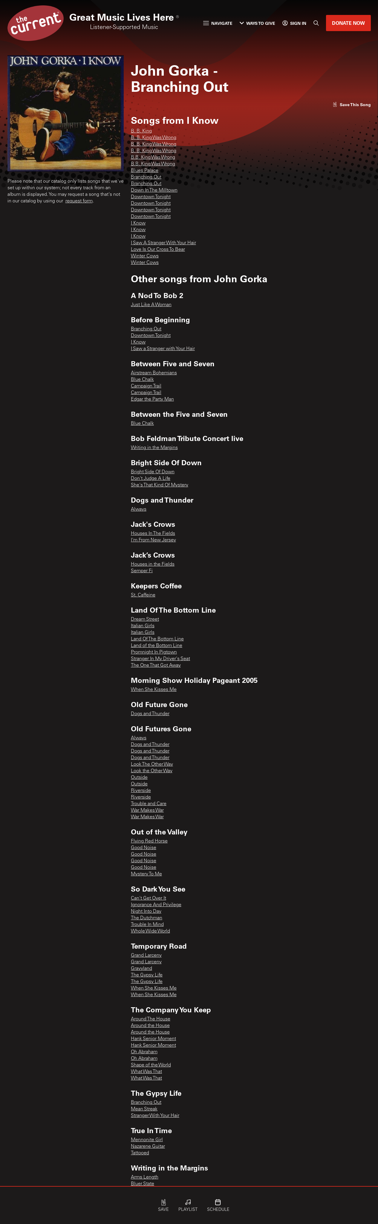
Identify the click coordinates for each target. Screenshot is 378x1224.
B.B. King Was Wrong (153, 157)
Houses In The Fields (153, 533)
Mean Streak (144, 1109)
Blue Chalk (142, 379)
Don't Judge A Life (150, 478)
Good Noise (143, 847)
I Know (138, 223)
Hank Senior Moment (153, 1039)
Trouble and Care (148, 804)
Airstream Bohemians (154, 373)
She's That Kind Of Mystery (159, 485)
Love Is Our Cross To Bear (158, 249)
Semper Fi (142, 571)
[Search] (316, 23)
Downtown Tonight (151, 197)
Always (138, 509)
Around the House (150, 1025)
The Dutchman (146, 918)
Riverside (141, 790)
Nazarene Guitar (148, 1146)
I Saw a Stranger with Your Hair (163, 349)
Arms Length (144, 1177)
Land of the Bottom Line (156, 645)
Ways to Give (257, 23)
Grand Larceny (146, 955)
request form (79, 201)
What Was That (146, 1071)
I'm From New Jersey (153, 540)
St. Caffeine (143, 595)
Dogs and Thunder (150, 714)
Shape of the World (151, 1065)
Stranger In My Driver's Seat (160, 659)
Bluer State (142, 1184)
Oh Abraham (144, 1052)
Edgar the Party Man (152, 399)
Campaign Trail (146, 386)
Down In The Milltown (154, 190)
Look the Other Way (151, 771)
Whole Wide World (150, 931)
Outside (139, 777)
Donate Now (348, 23)
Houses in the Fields (153, 564)
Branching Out (146, 177)
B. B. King (141, 131)
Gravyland (141, 968)
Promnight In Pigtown (154, 652)
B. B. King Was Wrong (153, 137)
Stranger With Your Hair (155, 1115)
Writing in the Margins (154, 447)
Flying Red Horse (149, 841)
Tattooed (140, 1153)
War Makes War (147, 810)
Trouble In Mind (147, 924)
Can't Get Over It (148, 898)
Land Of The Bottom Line (157, 639)
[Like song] (352, 104)
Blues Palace (144, 170)
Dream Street (145, 619)
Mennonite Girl (147, 1140)
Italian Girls (142, 626)
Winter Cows (145, 256)
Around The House (150, 1019)
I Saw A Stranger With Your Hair (163, 243)
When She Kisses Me (154, 689)
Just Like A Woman (151, 305)
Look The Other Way (152, 764)
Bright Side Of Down (153, 472)
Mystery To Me (146, 874)
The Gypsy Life (147, 975)
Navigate (217, 23)
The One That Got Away (156, 665)
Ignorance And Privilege (156, 905)
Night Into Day (146, 911)
